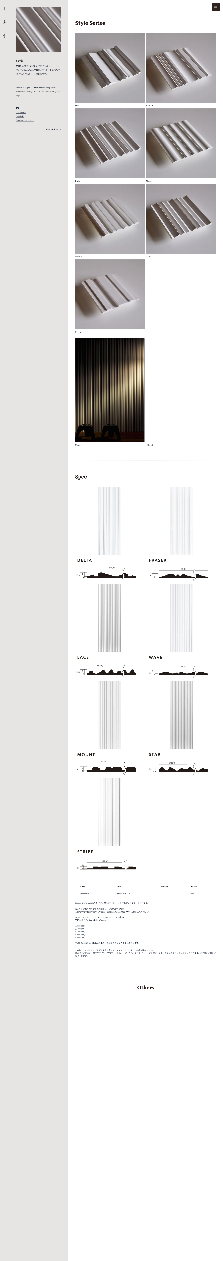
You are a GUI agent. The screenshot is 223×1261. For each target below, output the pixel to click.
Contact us (53, 129)
